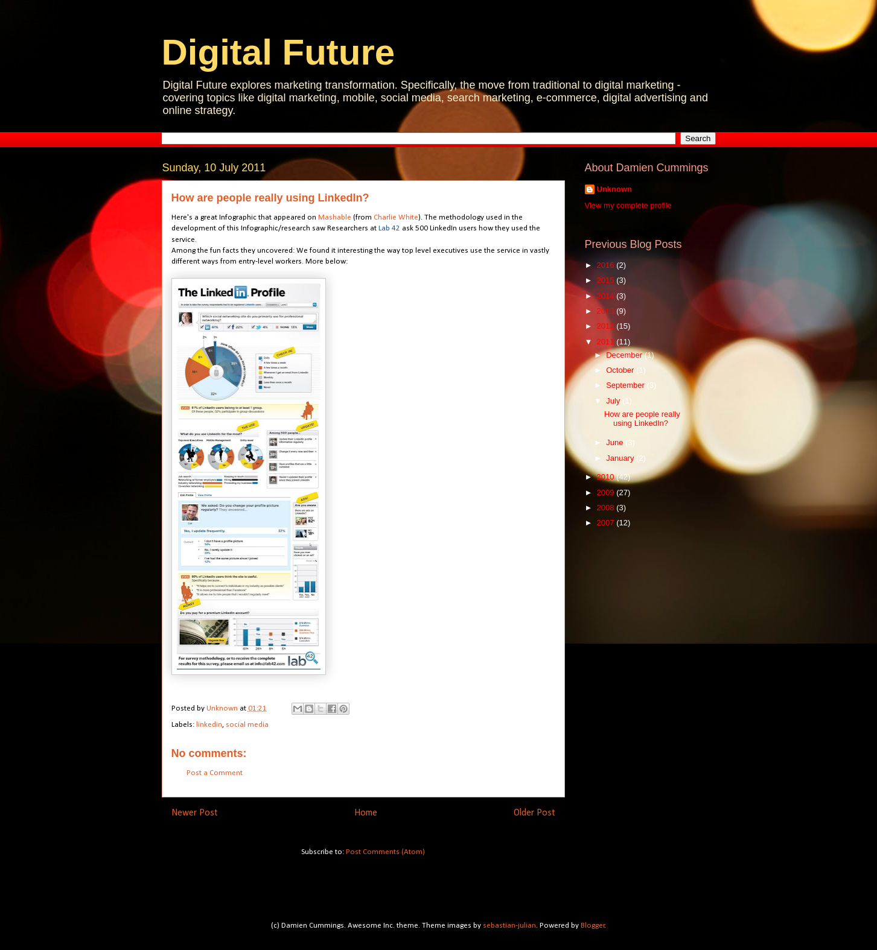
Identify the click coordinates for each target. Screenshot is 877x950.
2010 (607, 476)
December (625, 354)
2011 (607, 341)
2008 (607, 507)
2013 (607, 310)
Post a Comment (215, 773)
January (621, 458)
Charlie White (396, 217)
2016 (607, 265)
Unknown (615, 189)
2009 (607, 492)
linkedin (209, 725)
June (615, 442)
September (626, 385)
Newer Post (194, 813)
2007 (607, 522)
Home (365, 813)
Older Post (534, 813)
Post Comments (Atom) (385, 852)
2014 (607, 295)
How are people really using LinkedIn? (642, 419)
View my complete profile (628, 205)
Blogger (593, 925)
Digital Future (278, 52)
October (621, 370)
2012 (607, 326)
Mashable (334, 217)
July (614, 400)
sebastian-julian (509, 925)
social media (247, 725)
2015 (607, 280)
